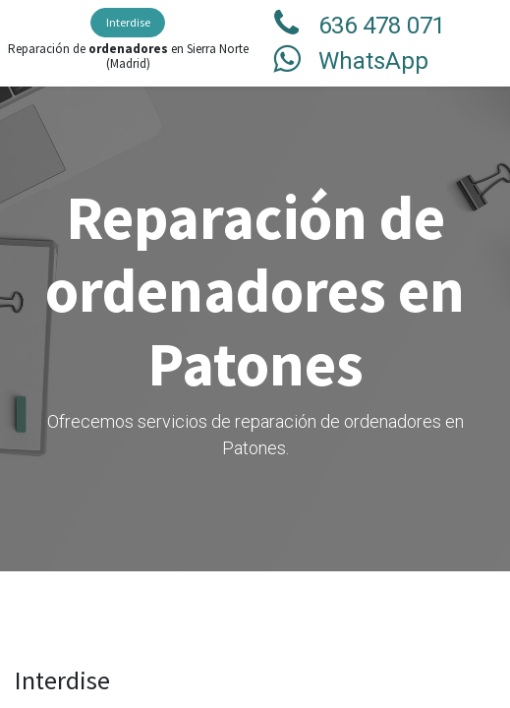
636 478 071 (381, 25)
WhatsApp (373, 61)
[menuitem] (127, 22)
